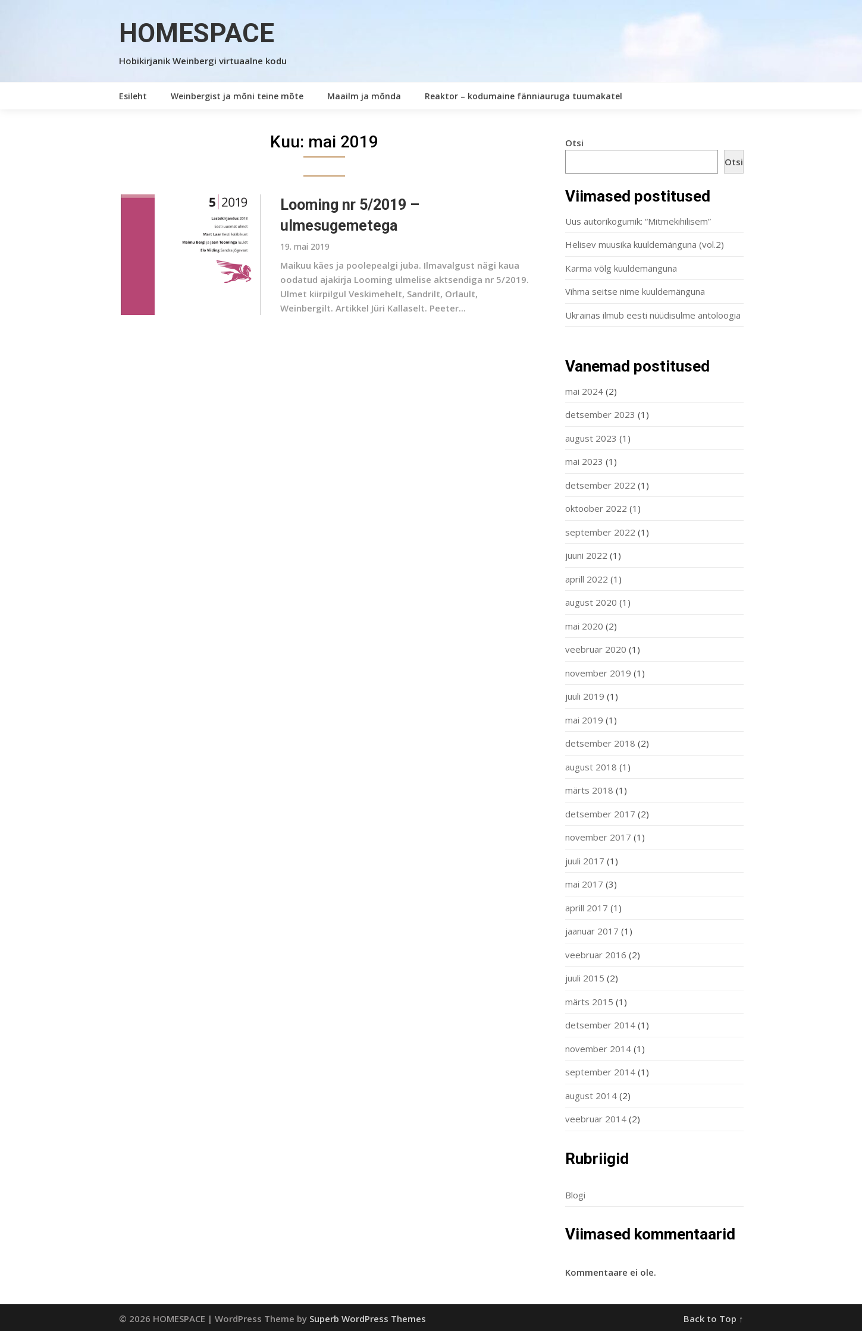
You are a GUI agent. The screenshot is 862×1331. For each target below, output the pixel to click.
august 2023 (591, 438)
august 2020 (591, 602)
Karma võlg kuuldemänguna (621, 268)
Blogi (575, 1195)
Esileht (133, 96)
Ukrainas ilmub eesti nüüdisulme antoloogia (653, 315)
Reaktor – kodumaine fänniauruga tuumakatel (523, 96)
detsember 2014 (600, 1025)
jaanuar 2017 (592, 931)
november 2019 (598, 673)
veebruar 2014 (595, 1119)
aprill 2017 (586, 908)
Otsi (574, 143)
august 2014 (591, 1096)
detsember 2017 (600, 814)
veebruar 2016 (595, 955)
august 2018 (591, 767)
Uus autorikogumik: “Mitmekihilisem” (638, 221)
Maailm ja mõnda (364, 96)
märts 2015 (589, 1002)
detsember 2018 (600, 743)
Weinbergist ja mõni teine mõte (237, 96)
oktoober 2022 (596, 508)
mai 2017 (584, 884)
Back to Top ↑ (714, 1318)
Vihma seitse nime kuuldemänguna (635, 291)
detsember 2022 (600, 485)
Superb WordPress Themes (367, 1318)
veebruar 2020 (595, 649)
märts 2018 (589, 790)
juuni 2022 (586, 555)
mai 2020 (584, 626)
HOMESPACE (196, 33)
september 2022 (600, 532)
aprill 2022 (586, 579)
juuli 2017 (584, 861)
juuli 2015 (584, 978)
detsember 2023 (600, 414)
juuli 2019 (584, 696)
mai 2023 (584, 461)
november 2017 (598, 837)
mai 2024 (584, 391)
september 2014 (600, 1072)
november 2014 (598, 1049)
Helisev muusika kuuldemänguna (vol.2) (644, 244)
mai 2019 (584, 720)
